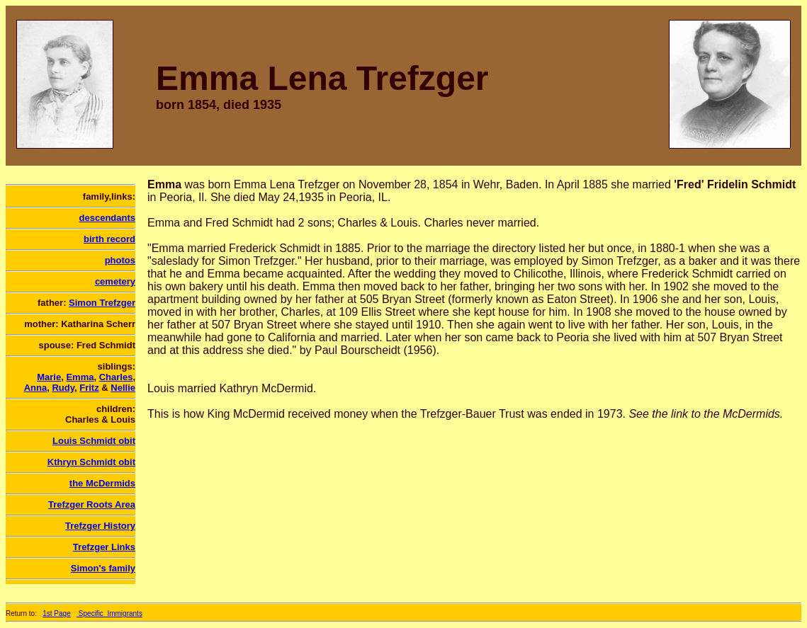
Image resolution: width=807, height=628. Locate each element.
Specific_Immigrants (109, 613)
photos (120, 260)
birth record (109, 239)
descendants (107, 217)
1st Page (56, 613)
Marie (49, 377)
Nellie (123, 387)
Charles (116, 377)
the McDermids (102, 483)
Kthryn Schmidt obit (91, 462)
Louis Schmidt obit (93, 440)
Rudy (63, 387)
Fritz (88, 387)
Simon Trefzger (102, 302)
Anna (35, 387)
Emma (80, 377)
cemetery (115, 281)
